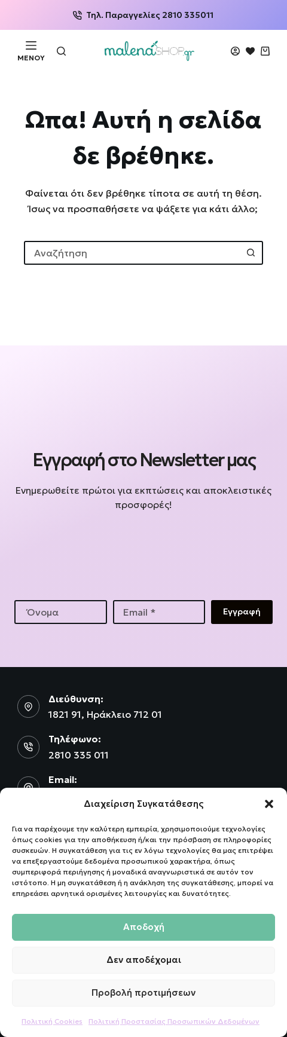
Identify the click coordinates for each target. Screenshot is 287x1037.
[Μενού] (31, 51)
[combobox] (132, 253)
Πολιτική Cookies (52, 1021)
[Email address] (159, 612)
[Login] (235, 51)
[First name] (60, 612)
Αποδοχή (143, 926)
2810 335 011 (78, 755)
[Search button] (251, 253)
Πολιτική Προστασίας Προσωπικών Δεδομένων (173, 1021)
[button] (269, 804)
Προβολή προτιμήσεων (143, 992)
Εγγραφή (242, 611)
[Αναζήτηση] (61, 51)
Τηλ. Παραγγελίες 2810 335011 (143, 15)
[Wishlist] (250, 51)
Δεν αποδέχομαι (143, 959)
